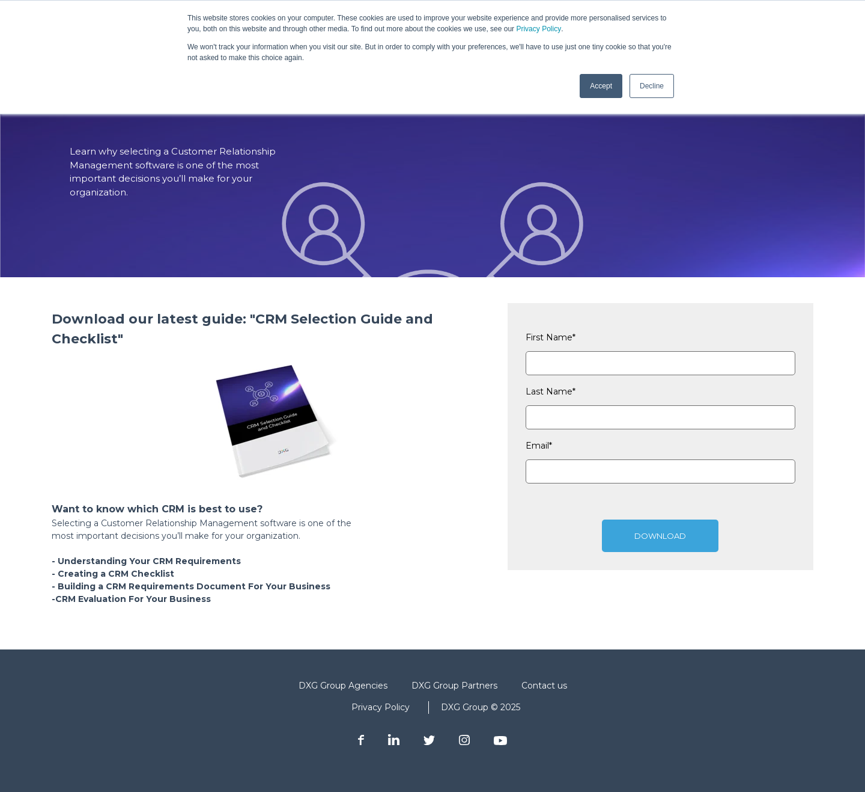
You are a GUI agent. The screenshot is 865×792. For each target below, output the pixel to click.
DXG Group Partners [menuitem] (454, 685)
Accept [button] (601, 86)
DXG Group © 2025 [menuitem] (480, 707)
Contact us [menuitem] (544, 685)
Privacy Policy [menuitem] (380, 707)
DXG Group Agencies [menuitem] (343, 685)
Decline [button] (652, 86)
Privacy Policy (538, 29)
